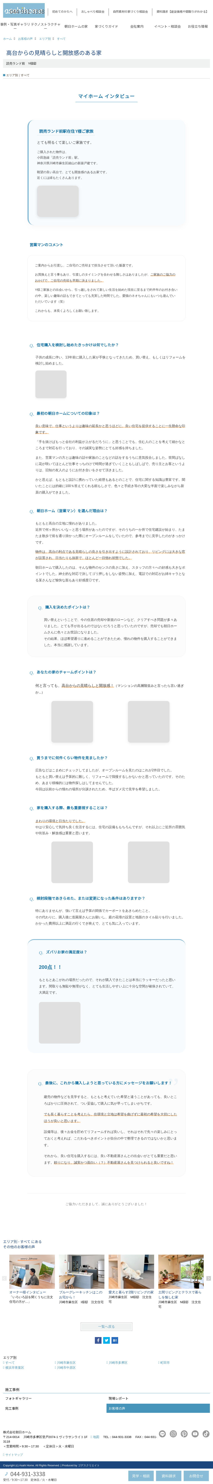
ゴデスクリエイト (89, 1465)
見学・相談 (141, 1475)
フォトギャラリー (18, 1398)
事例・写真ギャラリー (15, 26)
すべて (10, 1362)
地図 (96, 1437)
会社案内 (137, 26)
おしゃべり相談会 (92, 11)
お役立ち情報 (198, 26)
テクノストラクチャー (46, 26)
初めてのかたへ (62, 11)
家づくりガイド (106, 26)
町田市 (165, 1362)
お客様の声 (117, 1408)
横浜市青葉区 (14, 1367)
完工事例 (12, 1408)
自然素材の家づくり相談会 (130, 11)
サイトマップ (14, 1454)
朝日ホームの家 (76, 26)
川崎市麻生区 (66, 1362)
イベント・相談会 (167, 26)
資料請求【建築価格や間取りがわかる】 (182, 11)
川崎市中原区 (66, 1367)
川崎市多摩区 (118, 1362)
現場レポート (119, 1398)
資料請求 (169, 1475)
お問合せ (196, 1475)
